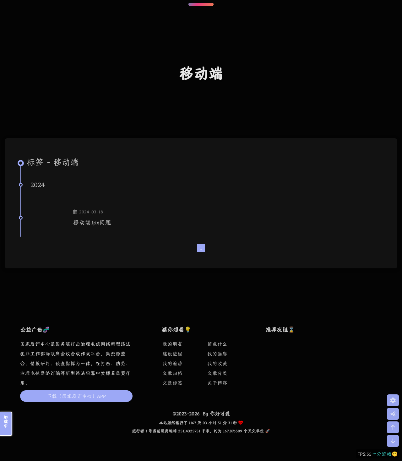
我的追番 (172, 363)
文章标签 (172, 383)
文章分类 (217, 373)
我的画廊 (217, 354)
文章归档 (172, 373)
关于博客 (217, 383)
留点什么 (217, 344)
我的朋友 (172, 344)
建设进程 (172, 354)
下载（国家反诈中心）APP (76, 396)
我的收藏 (217, 363)
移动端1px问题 (92, 222)
